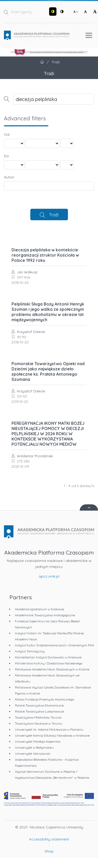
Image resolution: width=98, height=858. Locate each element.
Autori (9, 177)
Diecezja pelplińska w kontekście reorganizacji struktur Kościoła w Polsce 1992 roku (45, 255)
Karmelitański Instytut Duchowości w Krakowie (48, 657)
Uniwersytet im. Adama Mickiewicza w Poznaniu (49, 729)
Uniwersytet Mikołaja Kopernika (37, 741)
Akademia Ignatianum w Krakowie (39, 609)
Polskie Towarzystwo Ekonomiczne (39, 705)
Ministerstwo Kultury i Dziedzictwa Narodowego (48, 663)
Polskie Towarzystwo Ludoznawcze (39, 711)
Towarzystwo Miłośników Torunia (38, 717)
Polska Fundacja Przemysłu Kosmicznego (44, 699)
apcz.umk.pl (49, 576)
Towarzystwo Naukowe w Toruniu (38, 723)
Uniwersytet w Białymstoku (34, 747)
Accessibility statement (49, 839)
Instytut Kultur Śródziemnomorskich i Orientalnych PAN (54, 645)
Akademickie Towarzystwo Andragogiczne (45, 615)
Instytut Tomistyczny (30, 651)
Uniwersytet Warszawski (32, 753)
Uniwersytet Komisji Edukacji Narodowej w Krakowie (52, 735)
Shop (49, 851)
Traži (54, 214)
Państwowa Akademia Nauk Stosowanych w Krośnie (52, 669)
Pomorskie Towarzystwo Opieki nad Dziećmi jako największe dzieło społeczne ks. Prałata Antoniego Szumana (48, 371)
